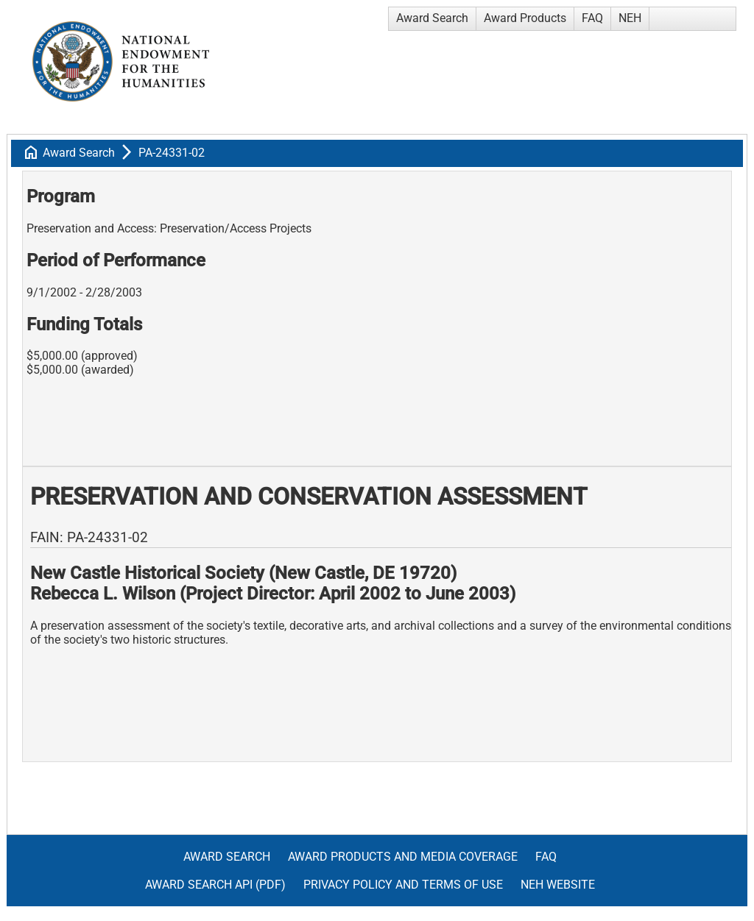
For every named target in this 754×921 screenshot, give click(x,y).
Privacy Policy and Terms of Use (403, 885)
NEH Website (558, 885)
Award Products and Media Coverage (403, 857)
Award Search (432, 18)
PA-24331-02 (171, 153)
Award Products (525, 18)
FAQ (592, 18)
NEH (630, 18)
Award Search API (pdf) (215, 885)
